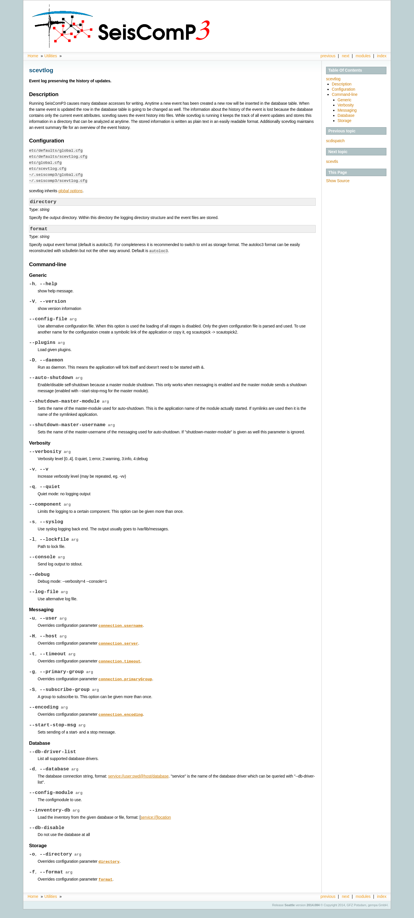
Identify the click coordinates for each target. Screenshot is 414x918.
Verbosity (346, 105)
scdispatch (335, 140)
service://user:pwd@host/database (138, 783)
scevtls (332, 161)
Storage (344, 120)
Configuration (343, 89)
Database (346, 115)
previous (328, 56)
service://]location (156, 825)
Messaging (347, 110)
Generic (344, 100)
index (381, 56)
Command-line (344, 94)
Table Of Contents (345, 70)
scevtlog (333, 79)
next (345, 56)
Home (33, 56)
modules (363, 56)
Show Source (338, 180)
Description (342, 84)
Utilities (50, 56)
